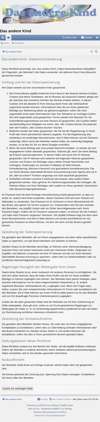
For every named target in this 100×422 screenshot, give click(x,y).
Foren (9, 38)
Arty (38, 409)
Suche (6, 43)
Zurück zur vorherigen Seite (18, 388)
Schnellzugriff (4, 38)
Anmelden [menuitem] (98, 38)
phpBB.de (62, 412)
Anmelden (19, 43)
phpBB (40, 405)
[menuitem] (86, 37)
